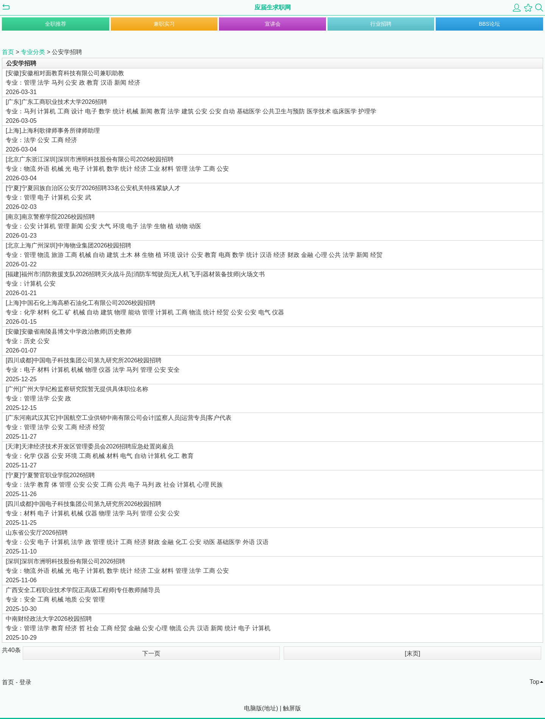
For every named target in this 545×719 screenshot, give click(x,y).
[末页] (412, 653)
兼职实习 (164, 24)
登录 (25, 682)
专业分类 (33, 52)
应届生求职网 (273, 7)
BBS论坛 (489, 24)
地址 (270, 708)
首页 (8, 52)
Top (534, 682)
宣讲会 (273, 24)
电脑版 (253, 708)
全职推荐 (55, 24)
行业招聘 (380, 24)
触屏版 (292, 708)
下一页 (151, 653)
